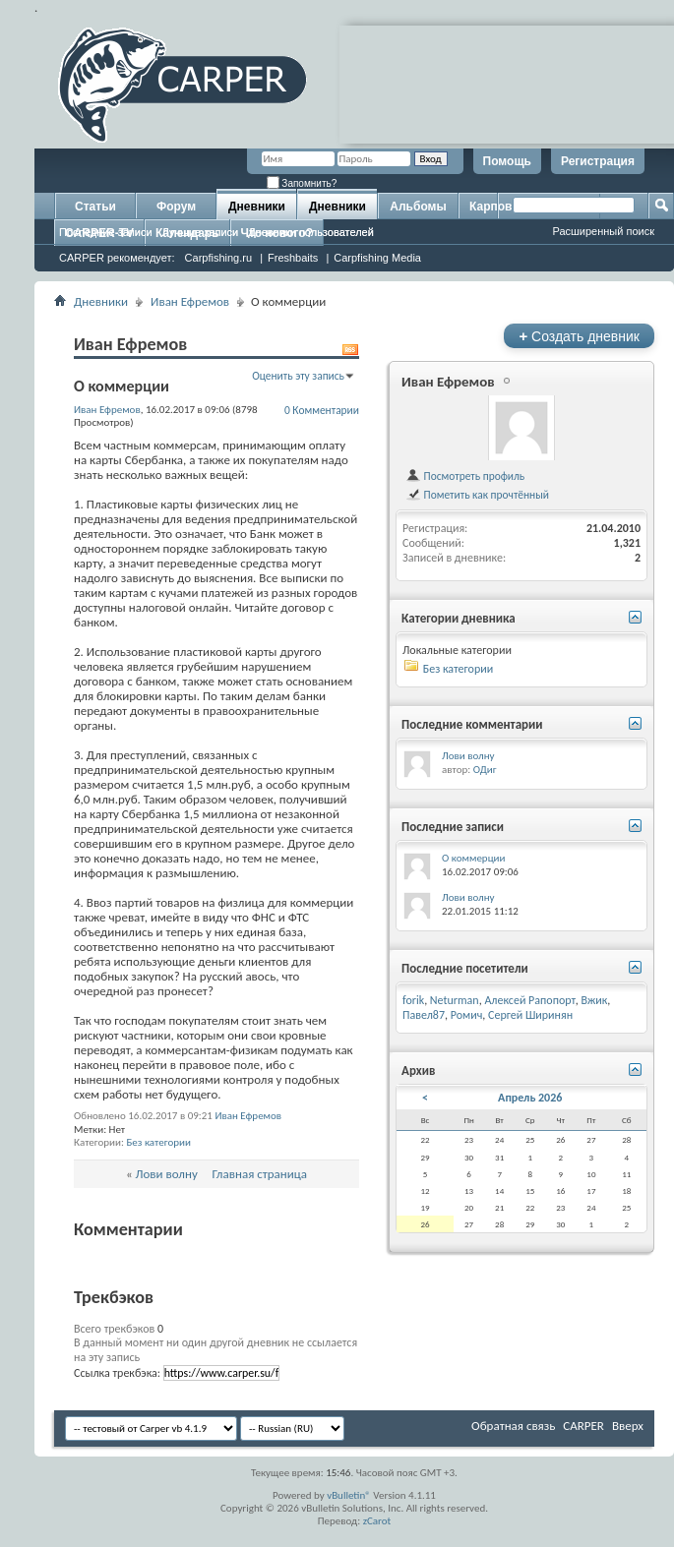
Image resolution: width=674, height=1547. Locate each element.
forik (413, 1000)
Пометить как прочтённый (477, 495)
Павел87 (423, 1015)
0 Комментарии (321, 410)
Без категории (158, 1142)
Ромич (467, 1015)
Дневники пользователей (311, 232)
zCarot (377, 1521)
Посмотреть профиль (464, 476)
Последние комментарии (472, 724)
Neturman (454, 1000)
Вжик (594, 1000)
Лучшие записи (200, 232)
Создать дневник (579, 335)
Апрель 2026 (530, 1097)
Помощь (507, 161)
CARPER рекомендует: (117, 258)
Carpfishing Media (377, 258)
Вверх (627, 1425)
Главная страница (260, 1173)
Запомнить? (302, 183)
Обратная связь (513, 1425)
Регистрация (598, 161)
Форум (176, 206)
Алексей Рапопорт (529, 1000)
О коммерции (474, 858)
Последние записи (106, 232)
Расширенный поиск (603, 231)
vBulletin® (349, 1495)
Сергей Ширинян (530, 1015)
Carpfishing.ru (218, 258)
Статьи (95, 206)
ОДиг (485, 769)
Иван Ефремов (190, 301)
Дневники (256, 206)
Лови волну (167, 1173)
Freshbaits (293, 258)
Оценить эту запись (298, 376)
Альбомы (418, 206)
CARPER (583, 1425)
